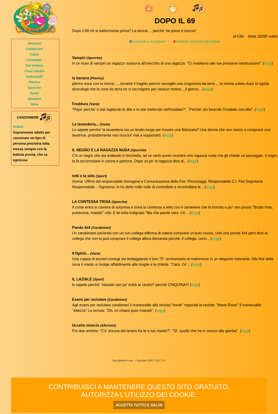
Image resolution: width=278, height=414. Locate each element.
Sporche (34, 87)
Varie (34, 104)
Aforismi (34, 43)
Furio (18, 127)
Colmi (34, 54)
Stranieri (34, 99)
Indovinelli (34, 76)
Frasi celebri (34, 71)
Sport (34, 93)
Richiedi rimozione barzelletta (198, 41)
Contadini (34, 60)
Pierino (34, 82)
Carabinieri (34, 49)
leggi (268, 63)
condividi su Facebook (148, 41)
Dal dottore (34, 65)
